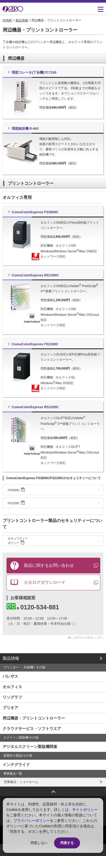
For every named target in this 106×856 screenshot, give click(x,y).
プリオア (10, 707)
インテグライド (16, 764)
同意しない (39, 843)
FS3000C (16, 490)
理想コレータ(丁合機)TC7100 (34, 72)
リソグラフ (12, 697)
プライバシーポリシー (32, 820)
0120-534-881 (32, 607)
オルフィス (12, 687)
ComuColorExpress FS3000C (35, 212)
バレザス (10, 676)
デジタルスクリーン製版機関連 (30, 746)
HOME (7, 20)
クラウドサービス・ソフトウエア (32, 728)
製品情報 (22, 20)
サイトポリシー (85, 809)
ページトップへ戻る (53, 790)
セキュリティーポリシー (18, 540)
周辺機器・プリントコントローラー (34, 718)
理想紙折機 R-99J (25, 128)
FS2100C (16, 503)
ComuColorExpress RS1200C (35, 407)
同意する (67, 843)
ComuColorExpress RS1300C (35, 275)
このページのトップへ (87, 637)
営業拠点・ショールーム (21, 782)
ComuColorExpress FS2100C (35, 344)
